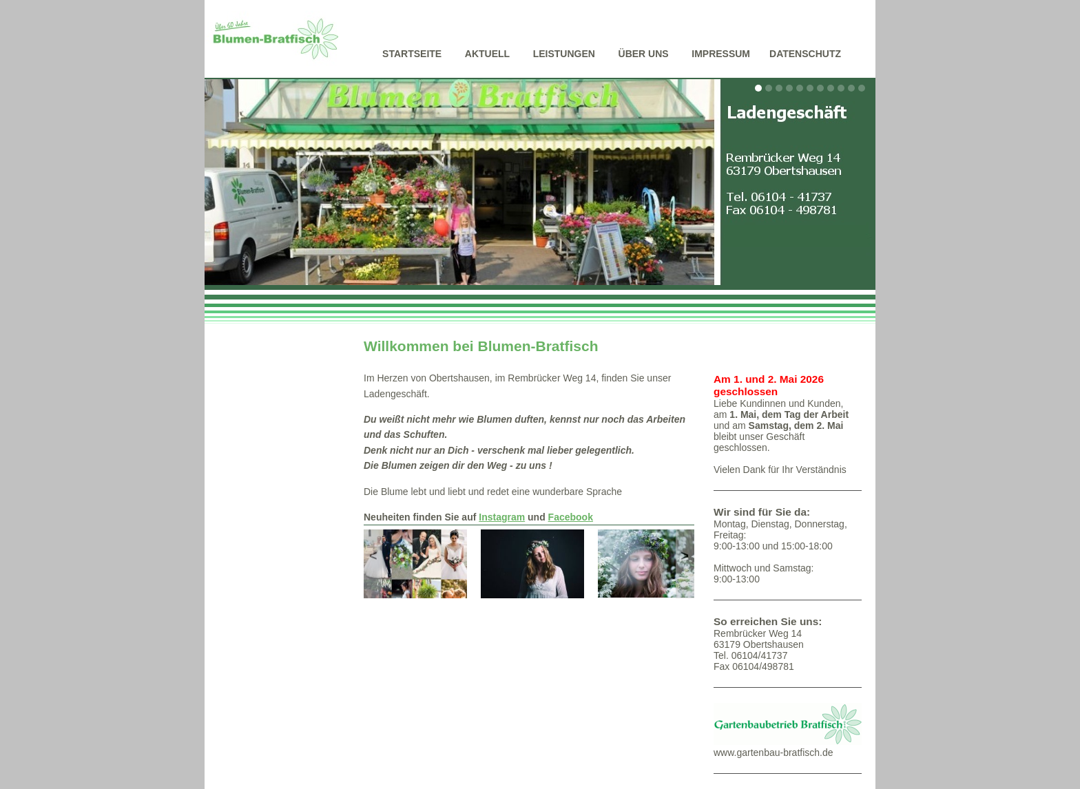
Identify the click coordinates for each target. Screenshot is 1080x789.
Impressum (721, 53)
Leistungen (564, 53)
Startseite (412, 53)
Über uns (644, 53)
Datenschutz (805, 53)
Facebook (570, 517)
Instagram (502, 517)
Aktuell (487, 53)
